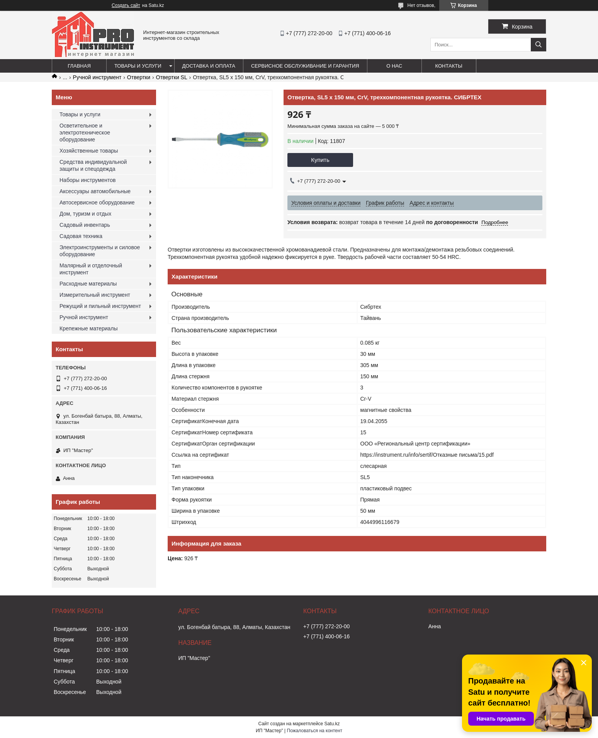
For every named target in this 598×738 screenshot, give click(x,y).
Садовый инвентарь (84, 225)
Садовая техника (80, 236)
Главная (79, 66)
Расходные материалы (88, 284)
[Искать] (538, 44)
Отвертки (138, 77)
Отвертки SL (171, 77)
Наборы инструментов (87, 180)
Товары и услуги (137, 66)
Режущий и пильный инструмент (100, 306)
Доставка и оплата (208, 66)
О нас (394, 66)
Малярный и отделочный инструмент (90, 268)
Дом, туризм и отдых (85, 214)
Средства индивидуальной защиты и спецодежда (93, 165)
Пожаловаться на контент (314, 730)
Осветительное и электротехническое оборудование (84, 132)
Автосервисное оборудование (97, 202)
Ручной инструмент (97, 77)
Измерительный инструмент (94, 295)
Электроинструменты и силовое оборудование (99, 250)
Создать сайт (126, 5)
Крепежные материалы (88, 328)
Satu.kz (332, 723)
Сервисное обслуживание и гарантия (305, 66)
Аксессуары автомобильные (95, 191)
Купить (320, 159)
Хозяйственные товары (88, 151)
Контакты (448, 66)
